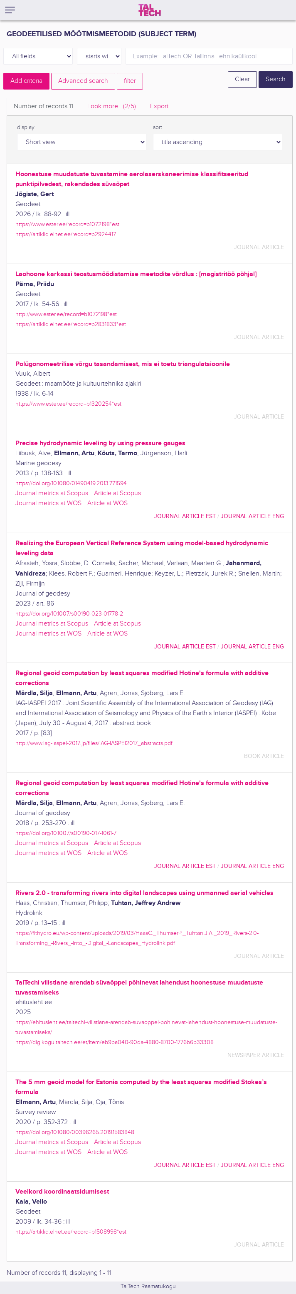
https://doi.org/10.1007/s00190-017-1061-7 (65, 833)
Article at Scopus (117, 493)
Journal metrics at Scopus (51, 493)
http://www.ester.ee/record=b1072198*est (66, 314)
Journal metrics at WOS (48, 503)
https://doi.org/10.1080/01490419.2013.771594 (71, 483)
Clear (242, 79)
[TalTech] (149, 10)
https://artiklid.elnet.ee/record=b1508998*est (70, 1231)
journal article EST (185, 516)
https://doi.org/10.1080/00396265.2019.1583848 (74, 1132)
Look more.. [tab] (111, 106)
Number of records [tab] (43, 106)
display (26, 127)
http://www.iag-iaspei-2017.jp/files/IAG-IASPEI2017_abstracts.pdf (94, 743)
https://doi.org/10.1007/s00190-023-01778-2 (69, 613)
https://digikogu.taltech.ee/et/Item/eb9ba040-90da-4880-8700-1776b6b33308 (114, 1042)
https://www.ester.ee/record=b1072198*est (67, 224)
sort (157, 127)
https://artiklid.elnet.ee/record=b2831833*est (70, 324)
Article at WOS (107, 503)
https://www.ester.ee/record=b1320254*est (68, 403)
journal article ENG (252, 516)
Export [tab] (159, 106)
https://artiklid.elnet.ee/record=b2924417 (65, 234)
